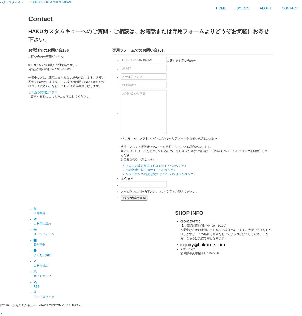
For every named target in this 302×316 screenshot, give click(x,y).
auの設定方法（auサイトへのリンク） (151, 170)
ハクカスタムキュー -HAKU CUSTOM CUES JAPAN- (36, 2)
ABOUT (265, 8)
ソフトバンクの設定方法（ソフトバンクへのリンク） (161, 174)
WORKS (243, 8)
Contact (290, 8)
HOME (221, 8)
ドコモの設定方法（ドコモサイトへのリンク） (156, 165)
